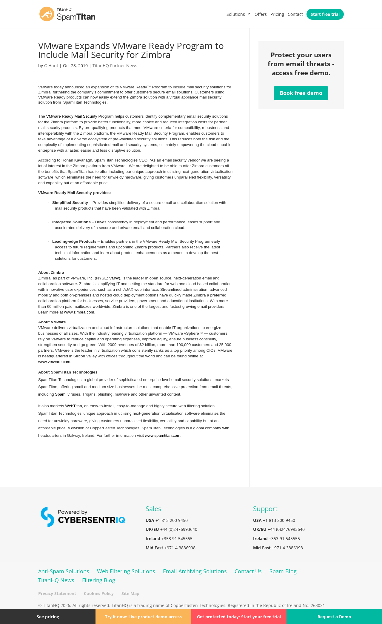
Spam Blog (283, 571)
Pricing (277, 14)
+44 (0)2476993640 (178, 529)
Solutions (236, 14)
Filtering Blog (98, 580)
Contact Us (248, 571)
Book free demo (301, 92)
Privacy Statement (57, 593)
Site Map (130, 593)
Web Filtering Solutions (126, 571)
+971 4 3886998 (179, 548)
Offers (261, 14)
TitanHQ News (56, 580)
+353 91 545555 (176, 538)
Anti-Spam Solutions (63, 571)
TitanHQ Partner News (115, 65)
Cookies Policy (99, 593)
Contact (295, 14)
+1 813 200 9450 (171, 520)
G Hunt (51, 65)
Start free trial (325, 14)
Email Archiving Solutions (195, 571)
